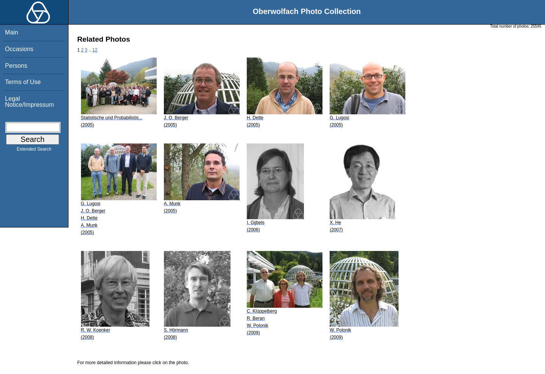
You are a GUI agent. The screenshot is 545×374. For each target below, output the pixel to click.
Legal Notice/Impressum (29, 101)
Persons (16, 65)
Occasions (19, 49)
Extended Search (34, 150)
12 (94, 50)
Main (11, 32)
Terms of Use (22, 82)
